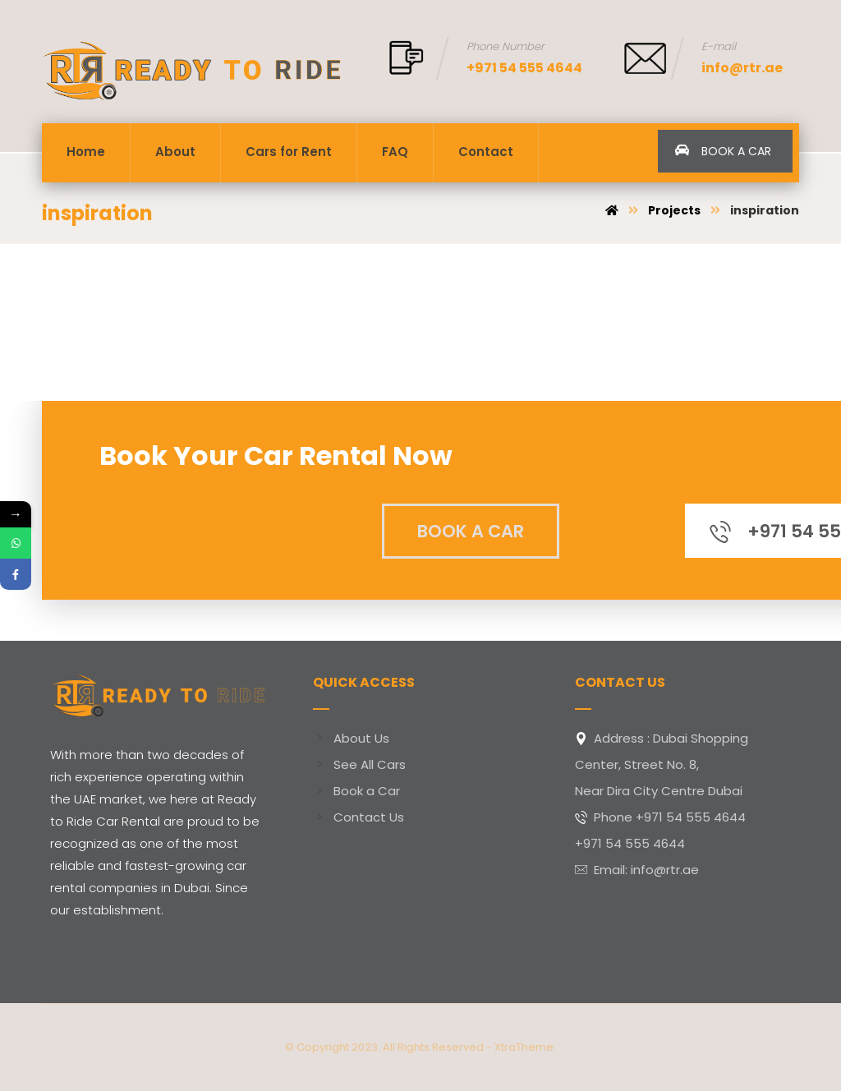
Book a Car (356, 790)
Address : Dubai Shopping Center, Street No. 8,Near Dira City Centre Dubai (661, 764)
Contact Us (358, 817)
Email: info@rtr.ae (637, 869)
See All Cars (359, 764)
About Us (351, 738)
